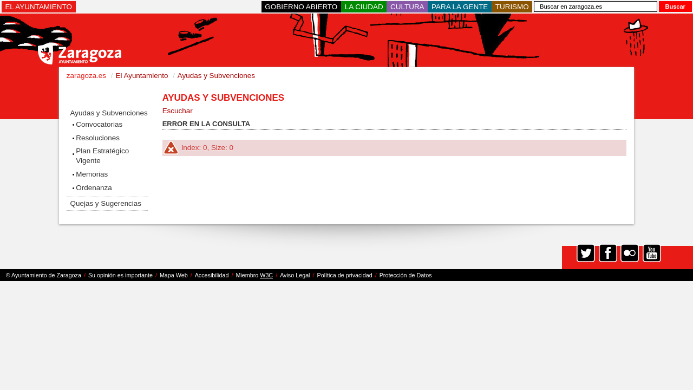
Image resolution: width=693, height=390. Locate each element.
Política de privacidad (344, 275)
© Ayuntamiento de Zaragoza (43, 275)
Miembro (254, 275)
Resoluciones (98, 138)
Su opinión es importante (120, 275)
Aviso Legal (295, 275)
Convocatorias (99, 124)
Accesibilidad (212, 275)
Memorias (92, 174)
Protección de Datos (406, 275)
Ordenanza (94, 188)
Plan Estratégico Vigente (102, 156)
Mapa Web (174, 275)
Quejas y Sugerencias (105, 203)
